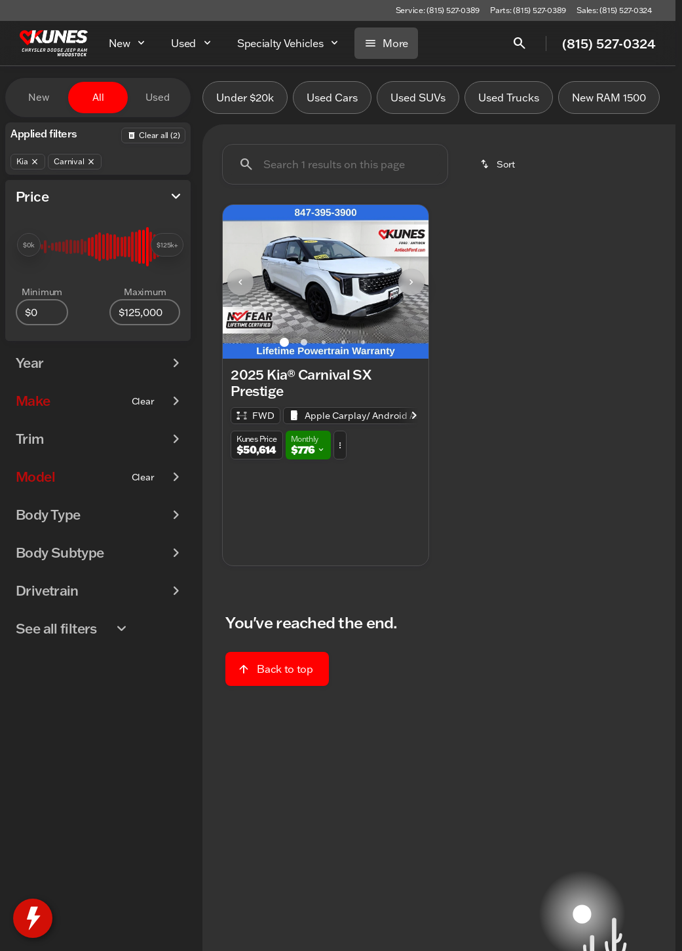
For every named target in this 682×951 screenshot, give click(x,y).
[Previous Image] (240, 282)
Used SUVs (417, 97)
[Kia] (27, 162)
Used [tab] (157, 97)
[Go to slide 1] (284, 342)
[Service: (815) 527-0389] (437, 10)
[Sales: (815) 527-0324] (614, 10)
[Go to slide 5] (363, 342)
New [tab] (38, 97)
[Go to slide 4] (343, 342)
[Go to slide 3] (324, 342)
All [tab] (98, 97)
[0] (42, 312)
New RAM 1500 (609, 97)
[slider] (29, 245)
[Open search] (519, 43)
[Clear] (143, 401)
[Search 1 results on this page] (335, 164)
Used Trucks (508, 97)
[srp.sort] (498, 164)
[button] (238, 282)
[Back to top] (276, 669)
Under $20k (245, 97)
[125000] (144, 312)
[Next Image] (411, 282)
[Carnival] (75, 162)
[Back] (153, 135)
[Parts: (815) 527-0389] (528, 10)
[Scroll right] (414, 415)
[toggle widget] (32, 918)
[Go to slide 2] (304, 342)
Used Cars (332, 97)
